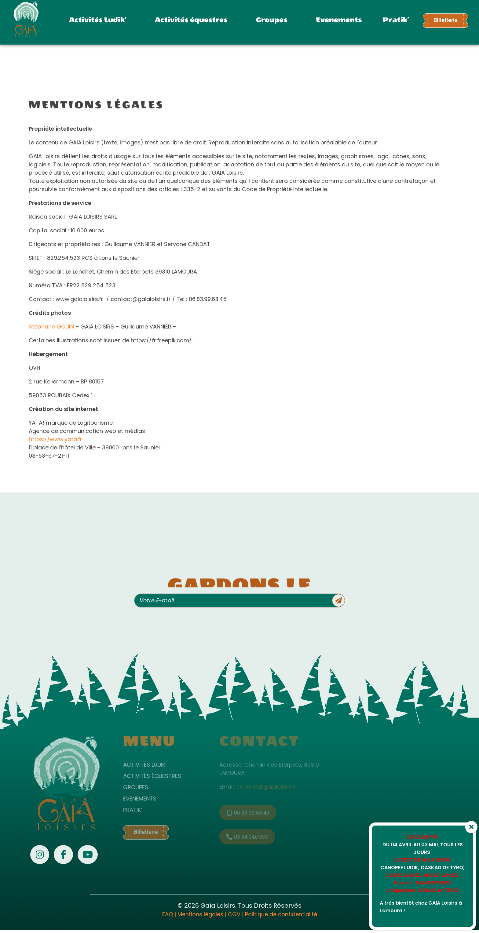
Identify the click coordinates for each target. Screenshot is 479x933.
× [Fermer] (471, 827)
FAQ (167, 914)
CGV (234, 914)
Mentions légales (200, 914)
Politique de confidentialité (281, 914)
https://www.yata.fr (55, 439)
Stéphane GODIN (51, 326)
